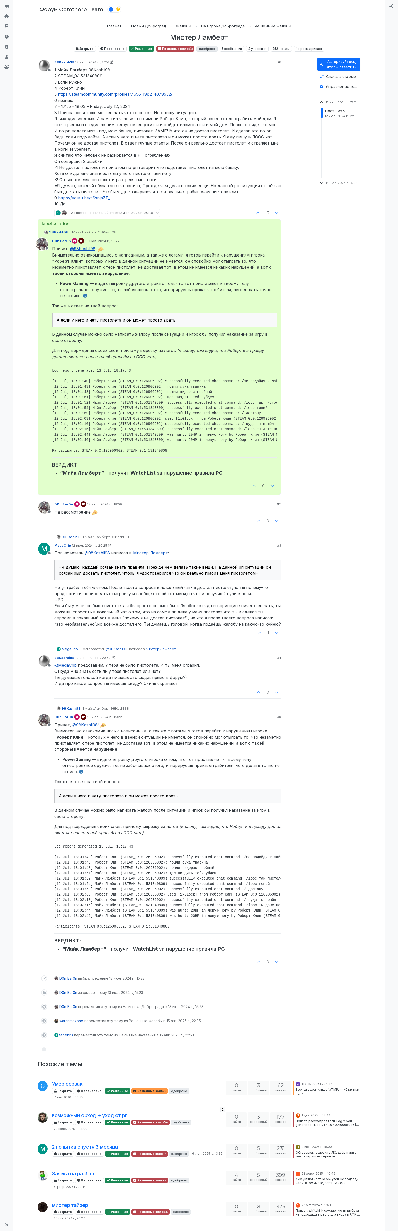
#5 (279, 717)
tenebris (66, 1035)
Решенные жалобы (175, 49)
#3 (279, 545)
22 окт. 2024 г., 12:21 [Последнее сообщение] (316, 1205)
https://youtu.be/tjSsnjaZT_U (85, 197)
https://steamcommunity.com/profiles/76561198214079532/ (115, 94)
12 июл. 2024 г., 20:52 (93, 658)
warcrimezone (71, 1021)
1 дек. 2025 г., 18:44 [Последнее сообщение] (316, 1115)
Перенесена (112, 49)
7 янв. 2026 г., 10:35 (68, 1097)
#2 (279, 504)
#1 (279, 62)
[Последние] (6, 37)
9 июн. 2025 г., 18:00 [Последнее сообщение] (317, 1147)
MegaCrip (62, 545)
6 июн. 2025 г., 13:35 (207, 1153)
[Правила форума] (6, 26)
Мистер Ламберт (150, 552)
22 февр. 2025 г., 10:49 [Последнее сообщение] (318, 1173)
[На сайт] (6, 6)
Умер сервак (67, 1084)
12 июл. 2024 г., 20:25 (89, 545)
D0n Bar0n (61, 241)
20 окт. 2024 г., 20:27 (69, 1218)
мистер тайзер (70, 1205)
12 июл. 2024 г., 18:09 (104, 504)
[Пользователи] (6, 57)
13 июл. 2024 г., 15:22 (102, 241)
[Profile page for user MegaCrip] (44, 549)
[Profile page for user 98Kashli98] (44, 66)
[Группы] (6, 67)
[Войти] (391, 6)
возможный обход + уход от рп (90, 1115)
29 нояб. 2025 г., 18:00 (70, 1129)
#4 (279, 658)
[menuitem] (391, 6)
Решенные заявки (150, 1091)
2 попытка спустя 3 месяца (85, 1147)
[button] (6, 1225)
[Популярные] (6, 47)
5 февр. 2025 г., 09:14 (70, 1187)
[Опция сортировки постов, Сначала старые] (338, 77)
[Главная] (6, 16)
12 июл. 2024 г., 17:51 (92, 62)
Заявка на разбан (73, 1174)
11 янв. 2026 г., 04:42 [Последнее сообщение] (317, 1084)
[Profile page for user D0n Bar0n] (42, 244)
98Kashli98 (64, 62)
